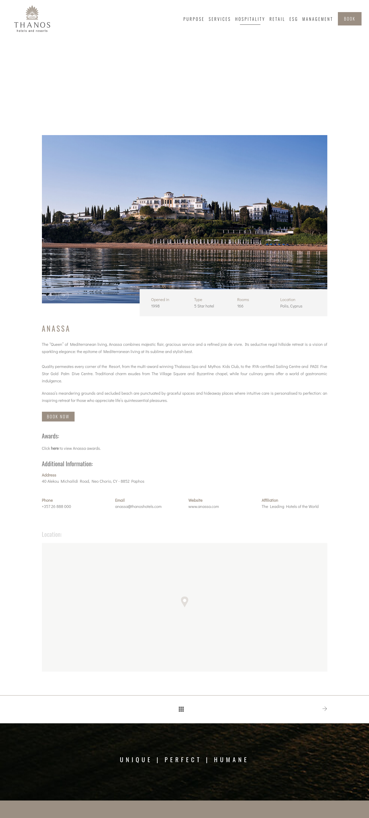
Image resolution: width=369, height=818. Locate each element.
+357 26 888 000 (56, 506)
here (55, 448)
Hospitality (250, 19)
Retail (277, 19)
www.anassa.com (203, 506)
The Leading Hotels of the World (290, 506)
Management (317, 19)
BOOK (349, 19)
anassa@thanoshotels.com (138, 506)
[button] (184, 604)
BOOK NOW (58, 417)
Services (220, 19)
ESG (294, 19)
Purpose (193, 19)
